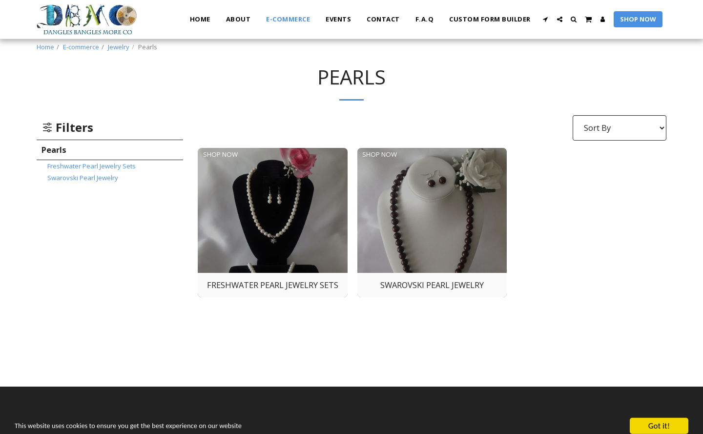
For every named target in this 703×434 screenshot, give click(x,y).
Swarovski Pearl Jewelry (82, 177)
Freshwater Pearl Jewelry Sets (91, 166)
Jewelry (118, 46)
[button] (545, 19)
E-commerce (81, 46)
